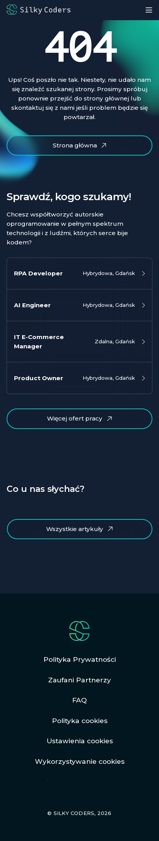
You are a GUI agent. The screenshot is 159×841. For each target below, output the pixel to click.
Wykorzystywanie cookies (79, 761)
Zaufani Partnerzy (79, 680)
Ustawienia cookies (80, 741)
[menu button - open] (149, 10)
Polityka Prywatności (79, 659)
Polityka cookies (79, 720)
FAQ (79, 700)
